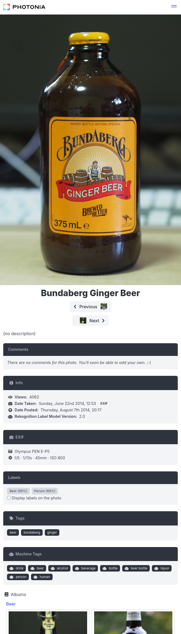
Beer (11, 604)
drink (15, 568)
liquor (161, 568)
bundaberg (31, 532)
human (41, 577)
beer (12, 532)
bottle (109, 568)
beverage (85, 568)
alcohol (59, 568)
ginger (52, 532)
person (17, 577)
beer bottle (135, 568)
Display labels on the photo (34, 498)
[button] (174, 7)
